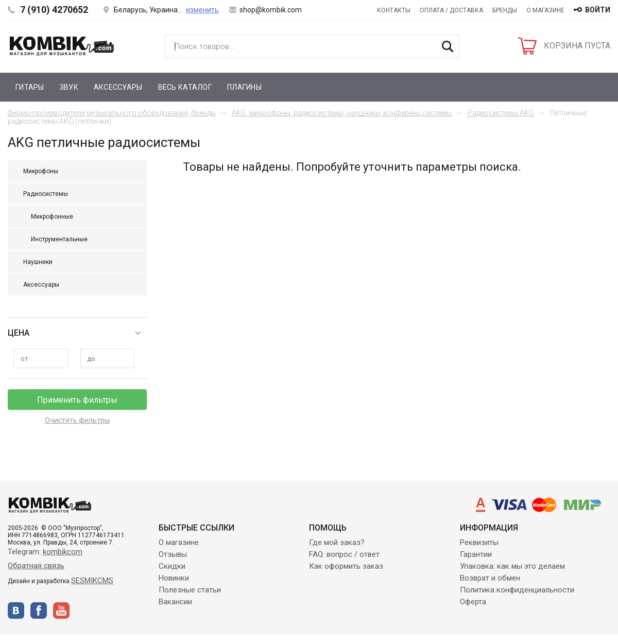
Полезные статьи (190, 590)
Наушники (38, 262)
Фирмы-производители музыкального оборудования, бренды (112, 113)
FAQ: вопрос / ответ (344, 554)
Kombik (62, 46)
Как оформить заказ (346, 566)
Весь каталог (185, 87)
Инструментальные (59, 239)
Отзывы (173, 554)
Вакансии (175, 601)
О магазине (545, 10)
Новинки (174, 578)
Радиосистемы (45, 193)
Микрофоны (40, 171)
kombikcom (62, 551)
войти (597, 10)
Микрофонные (52, 216)
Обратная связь (36, 565)
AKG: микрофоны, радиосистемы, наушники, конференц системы (342, 113)
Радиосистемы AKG (501, 113)
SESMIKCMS (92, 580)
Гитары (29, 87)
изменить (202, 10)
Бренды (504, 10)
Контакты (393, 10)
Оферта (473, 601)
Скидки (172, 566)
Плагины (244, 87)
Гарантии (476, 554)
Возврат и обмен (490, 578)
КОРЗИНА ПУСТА (577, 46)
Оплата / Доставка (451, 10)
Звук (69, 87)
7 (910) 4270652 (54, 9)
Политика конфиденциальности (517, 590)
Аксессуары (118, 87)
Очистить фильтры (77, 420)
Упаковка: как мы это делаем (512, 566)
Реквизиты (479, 542)
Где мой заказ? (337, 542)
